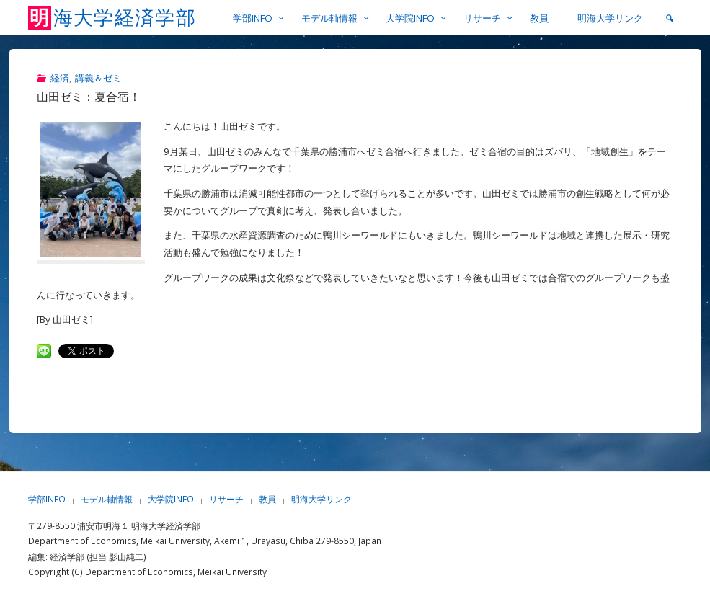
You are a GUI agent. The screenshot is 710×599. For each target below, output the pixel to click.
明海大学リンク (321, 499)
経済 (59, 77)
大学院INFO (171, 499)
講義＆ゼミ (98, 77)
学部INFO (47, 499)
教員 (267, 499)
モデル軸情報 (107, 499)
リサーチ (226, 499)
